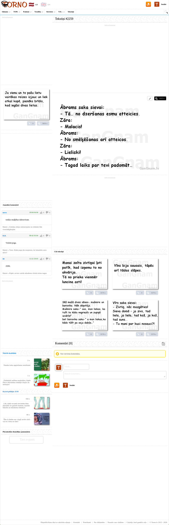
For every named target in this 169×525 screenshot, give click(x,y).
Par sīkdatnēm (99, 522)
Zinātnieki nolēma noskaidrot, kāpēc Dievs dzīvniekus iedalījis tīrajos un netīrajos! (17, 382)
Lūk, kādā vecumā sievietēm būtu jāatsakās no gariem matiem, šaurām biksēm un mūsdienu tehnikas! (16, 405)
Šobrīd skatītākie (9, 353)
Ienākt (163, 4)
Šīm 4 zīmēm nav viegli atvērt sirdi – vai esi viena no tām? (17, 420)
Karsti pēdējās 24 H (10, 391)
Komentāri (63, 343)
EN (49, 5)
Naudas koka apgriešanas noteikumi (17, 365)
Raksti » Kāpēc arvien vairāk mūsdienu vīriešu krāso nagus (25, 273)
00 (4, 259)
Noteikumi (87, 522)
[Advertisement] (110, 418)
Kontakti (76, 522)
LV (36, 5)
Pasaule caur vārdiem (116, 522)
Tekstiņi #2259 (64, 18)
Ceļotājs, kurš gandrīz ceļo (136, 522)
